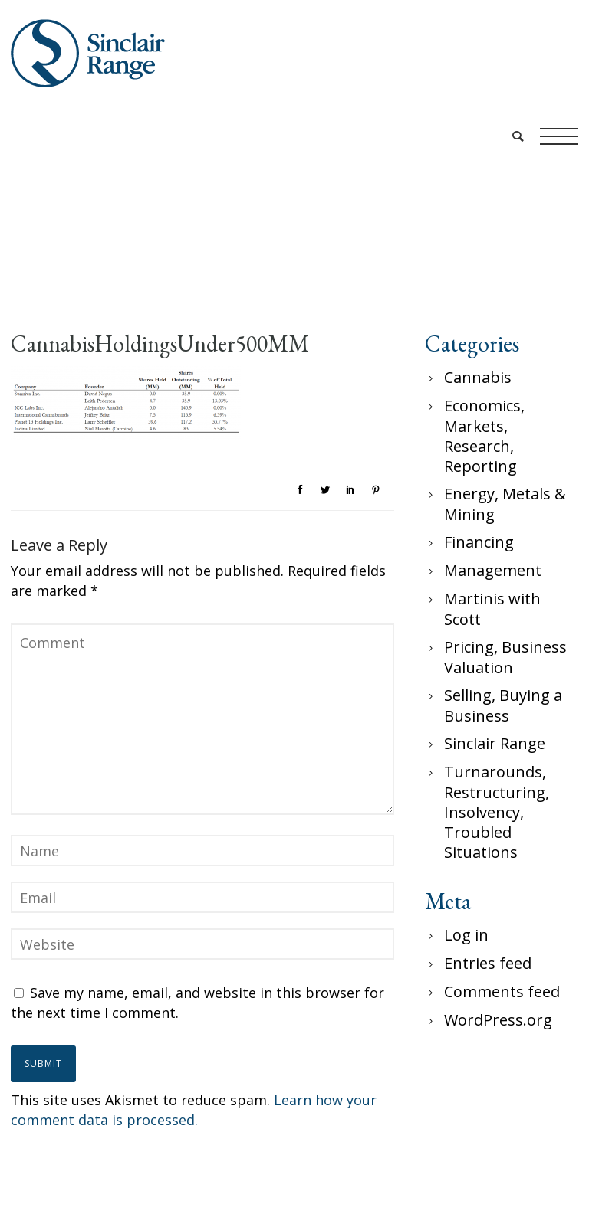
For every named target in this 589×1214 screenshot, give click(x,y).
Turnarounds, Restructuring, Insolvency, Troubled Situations (496, 811)
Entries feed (487, 963)
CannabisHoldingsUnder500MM (160, 343)
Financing (479, 542)
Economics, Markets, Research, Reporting (484, 435)
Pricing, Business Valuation (505, 657)
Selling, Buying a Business (503, 705)
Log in (466, 934)
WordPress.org (498, 1019)
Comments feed (502, 991)
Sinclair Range (494, 743)
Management (492, 570)
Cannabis (478, 377)
